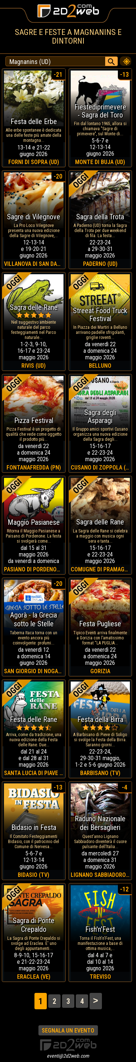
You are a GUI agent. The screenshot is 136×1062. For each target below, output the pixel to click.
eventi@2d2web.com (68, 1056)
